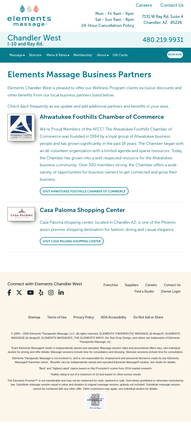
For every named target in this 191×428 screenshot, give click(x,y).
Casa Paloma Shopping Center (82, 210)
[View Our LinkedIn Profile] (61, 293)
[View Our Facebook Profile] (9, 293)
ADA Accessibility (113, 317)
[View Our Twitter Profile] (19, 293)
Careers (144, 5)
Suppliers (132, 285)
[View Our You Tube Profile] (30, 293)
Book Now (175, 54)
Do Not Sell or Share (148, 317)
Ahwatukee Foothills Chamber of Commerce (102, 116)
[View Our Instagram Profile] (50, 293)
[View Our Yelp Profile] (41, 293)
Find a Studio (144, 291)
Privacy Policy (83, 317)
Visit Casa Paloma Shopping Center (72, 241)
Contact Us (172, 5)
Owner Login (171, 291)
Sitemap (34, 317)
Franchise (110, 285)
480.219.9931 (163, 39)
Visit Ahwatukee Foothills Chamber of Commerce (84, 191)
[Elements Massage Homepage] (32, 16)
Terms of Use (56, 317)
